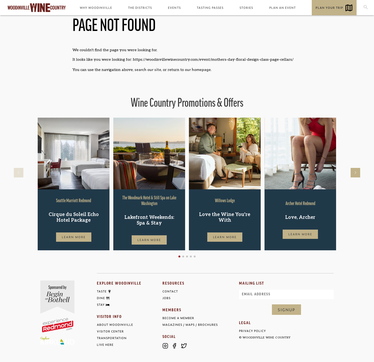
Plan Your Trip (329, 7)
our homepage (198, 69)
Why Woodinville (96, 7)
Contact (170, 291)
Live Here (105, 345)
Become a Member (178, 318)
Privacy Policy (252, 331)
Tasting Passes (210, 7)
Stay (101, 305)
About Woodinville (115, 325)
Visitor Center (110, 331)
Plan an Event (282, 7)
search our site (148, 69)
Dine (101, 298)
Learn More (74, 237)
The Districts (140, 7)
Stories (246, 7)
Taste (102, 291)
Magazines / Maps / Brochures (190, 325)
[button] (179, 256)
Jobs (166, 298)
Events (174, 7)
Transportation (112, 338)
